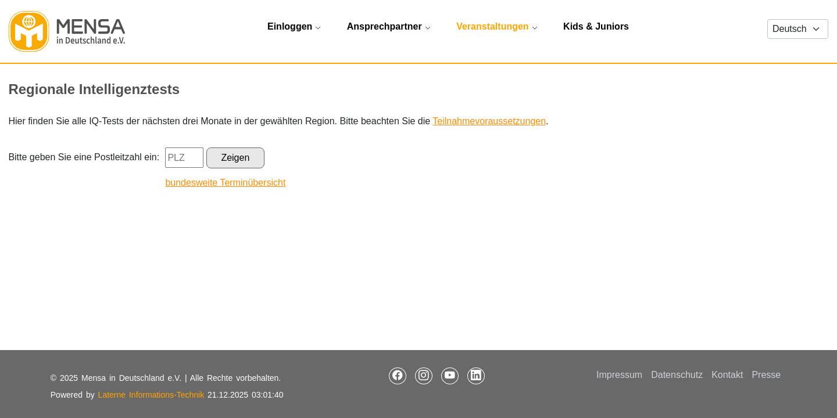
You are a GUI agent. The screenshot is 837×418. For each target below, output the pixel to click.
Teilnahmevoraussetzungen (489, 121)
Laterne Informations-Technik (151, 394)
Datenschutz (677, 375)
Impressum (619, 375)
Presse (766, 375)
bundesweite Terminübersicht (225, 183)
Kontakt (727, 375)
